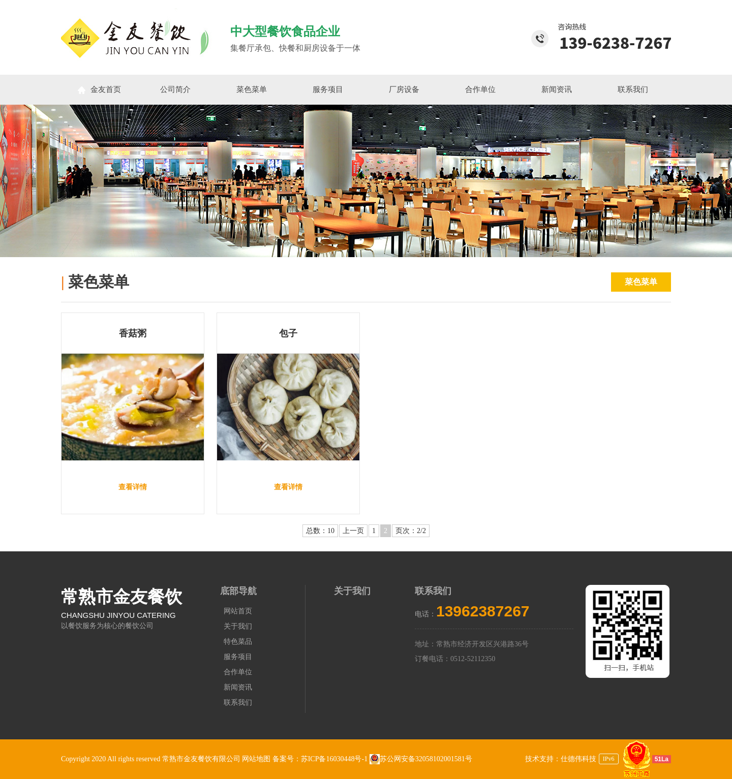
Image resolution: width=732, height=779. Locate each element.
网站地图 (256, 759)
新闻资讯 (556, 89)
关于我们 (238, 626)
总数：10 (320, 531)
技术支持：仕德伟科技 (560, 759)
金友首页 (99, 89)
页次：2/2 (410, 531)
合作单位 (480, 89)
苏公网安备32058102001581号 (421, 759)
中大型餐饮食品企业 (285, 31)
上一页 (353, 531)
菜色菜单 (251, 89)
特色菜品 (238, 641)
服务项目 (328, 89)
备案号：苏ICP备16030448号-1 (321, 759)
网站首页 (238, 611)
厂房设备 (404, 89)
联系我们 (633, 89)
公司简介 (175, 89)
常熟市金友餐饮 (121, 596)
